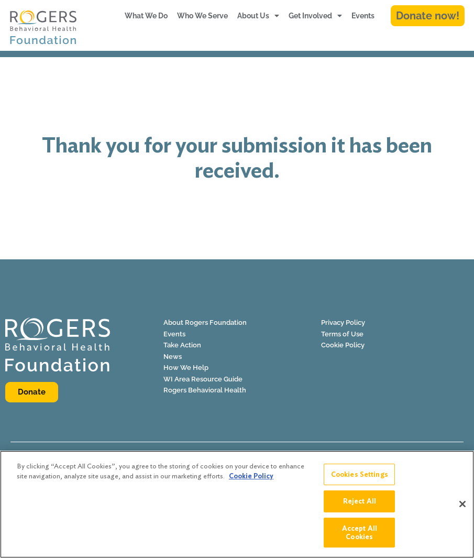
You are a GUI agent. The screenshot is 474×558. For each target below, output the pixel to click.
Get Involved (315, 15)
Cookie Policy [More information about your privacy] (251, 481)
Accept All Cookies (359, 537)
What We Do (146, 16)
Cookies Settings (359, 479)
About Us (258, 15)
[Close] (462, 509)
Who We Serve (202, 16)
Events (362, 16)
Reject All (359, 506)
